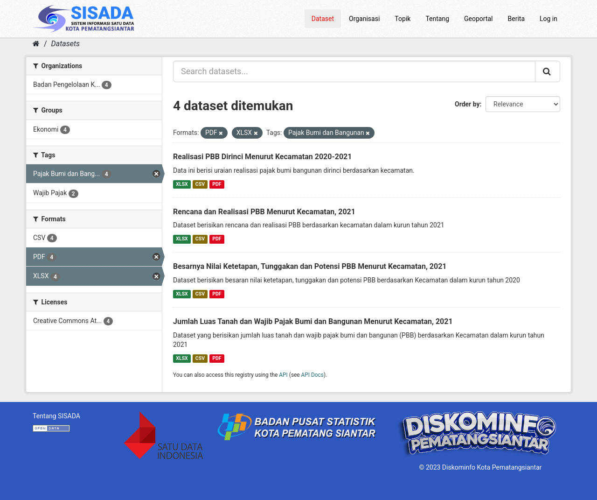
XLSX (181, 184)
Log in (548, 18)
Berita (516, 18)
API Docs (312, 375)
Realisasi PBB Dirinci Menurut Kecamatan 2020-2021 (262, 156)
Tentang (437, 18)
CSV (200, 184)
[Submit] (547, 71)
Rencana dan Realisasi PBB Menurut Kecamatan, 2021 (264, 211)
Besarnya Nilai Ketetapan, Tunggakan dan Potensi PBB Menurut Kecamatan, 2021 (310, 266)
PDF (216, 184)
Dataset (323, 18)
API (283, 375)
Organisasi (364, 18)
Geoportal (478, 18)
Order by (467, 104)
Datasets (65, 43)
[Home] (36, 43)
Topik (402, 18)
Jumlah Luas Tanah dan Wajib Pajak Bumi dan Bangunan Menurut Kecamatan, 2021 (313, 321)
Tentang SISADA (56, 416)
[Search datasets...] (354, 71)
